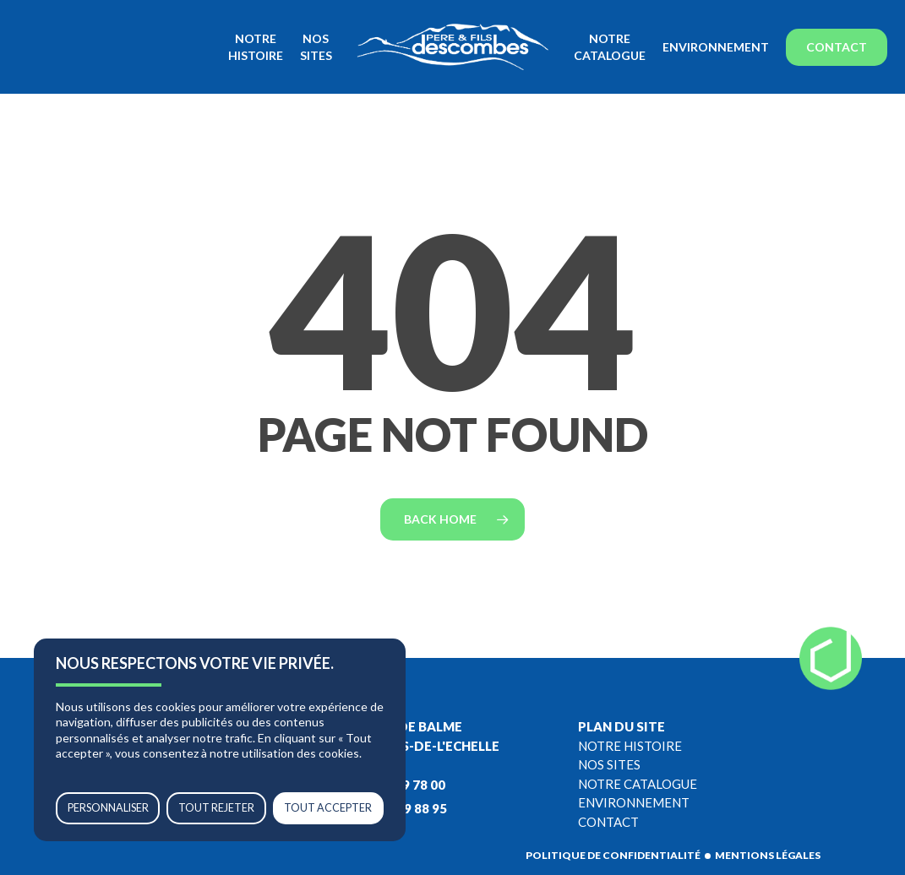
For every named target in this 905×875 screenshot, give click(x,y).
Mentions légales (767, 855)
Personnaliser (108, 808)
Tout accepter (328, 808)
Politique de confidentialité (613, 855)
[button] (873, 9)
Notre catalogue (637, 783)
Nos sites (609, 764)
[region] (220, 740)
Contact (608, 821)
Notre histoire (630, 745)
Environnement (634, 802)
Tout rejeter (216, 808)
